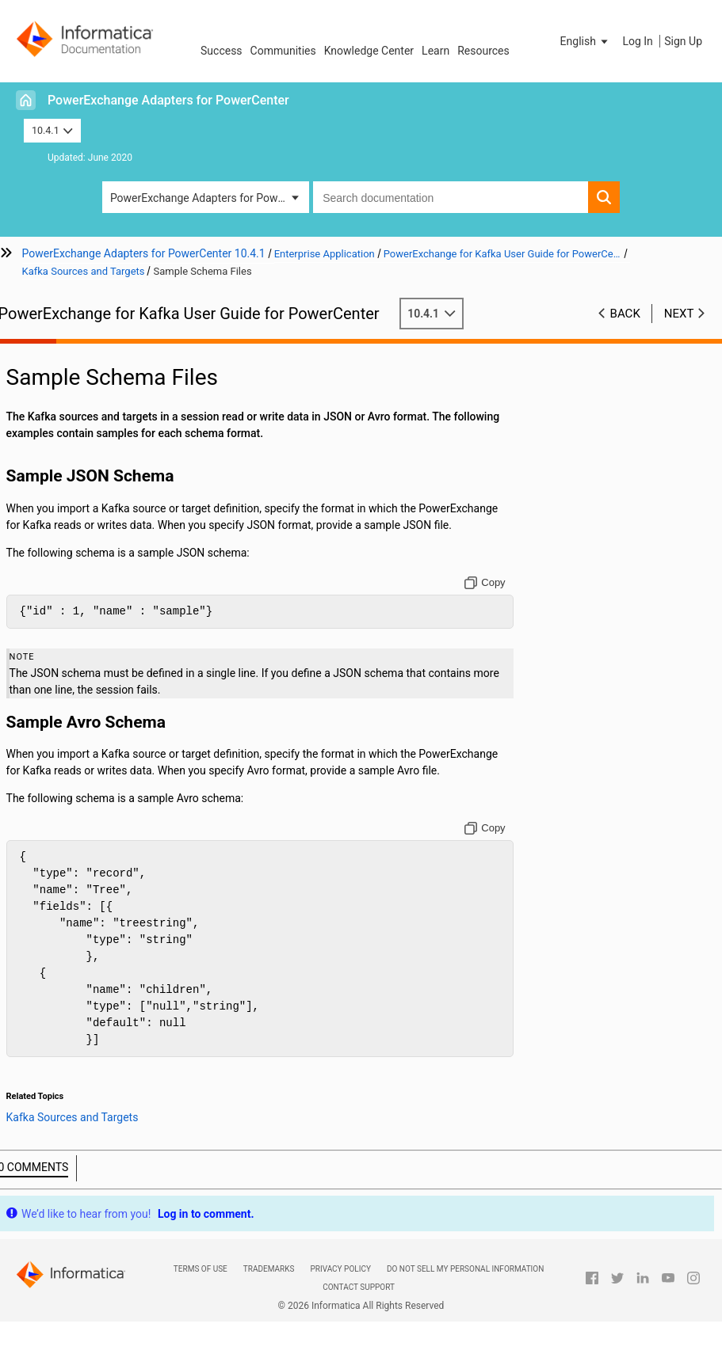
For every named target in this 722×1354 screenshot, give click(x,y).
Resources (483, 50)
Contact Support (359, 1287)
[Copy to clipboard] (489, 582)
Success (222, 50)
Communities (283, 50)
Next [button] (679, 313)
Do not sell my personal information (465, 1269)
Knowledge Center (369, 50)
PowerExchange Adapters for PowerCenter (168, 100)
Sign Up (683, 41)
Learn (435, 50)
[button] (585, 41)
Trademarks (269, 1269)
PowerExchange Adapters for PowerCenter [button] (209, 198)
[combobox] (450, 197)
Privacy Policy (340, 1269)
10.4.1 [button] (52, 130)
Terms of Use (200, 1269)
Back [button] (625, 313)
